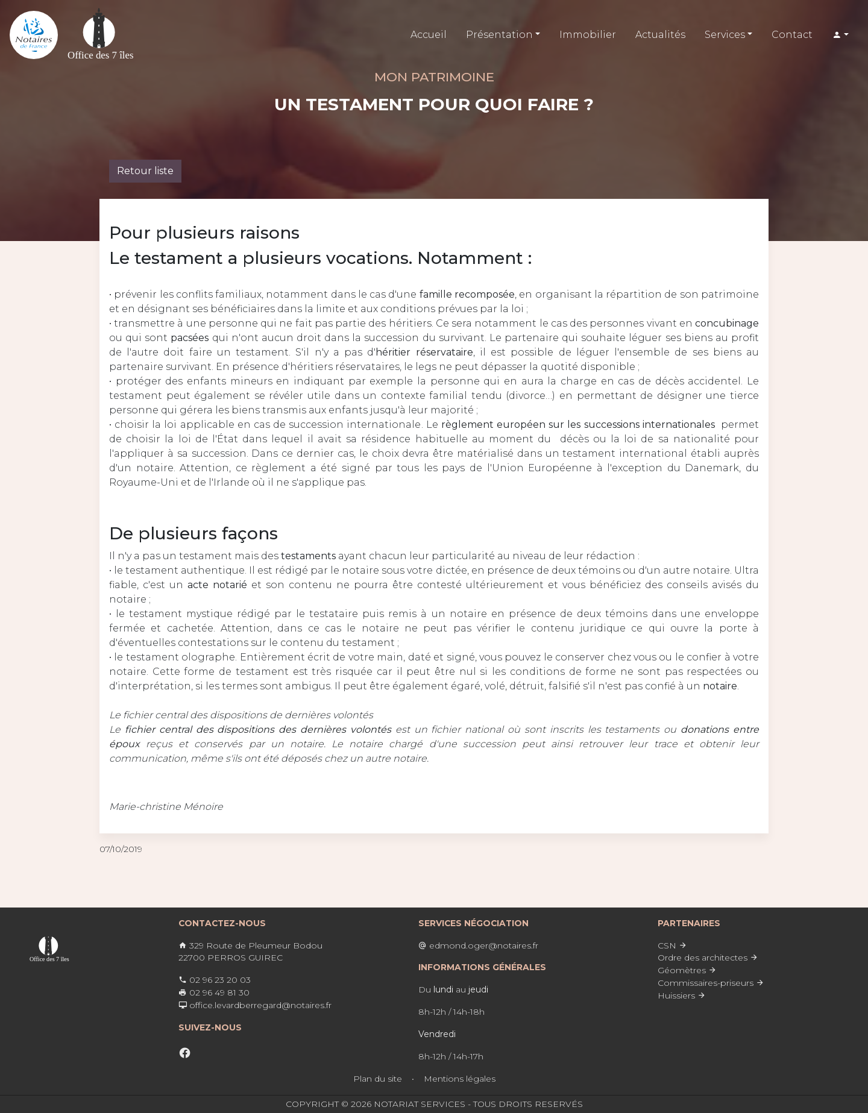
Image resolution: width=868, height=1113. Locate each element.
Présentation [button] (499, 34)
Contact (792, 34)
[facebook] (184, 1053)
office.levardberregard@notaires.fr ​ (255, 1005)
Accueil (428, 34)
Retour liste (145, 171)
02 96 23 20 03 (214, 980)
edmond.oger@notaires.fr (478, 945)
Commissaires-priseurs (711, 983)
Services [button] (725, 34)
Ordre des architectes (708, 957)
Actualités (660, 34)
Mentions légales (459, 1078)
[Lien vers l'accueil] (34, 35)
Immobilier (587, 34)
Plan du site (377, 1078)
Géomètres (687, 970)
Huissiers (682, 995)
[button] (840, 35)
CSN (672, 945)
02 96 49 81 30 (214, 992)
